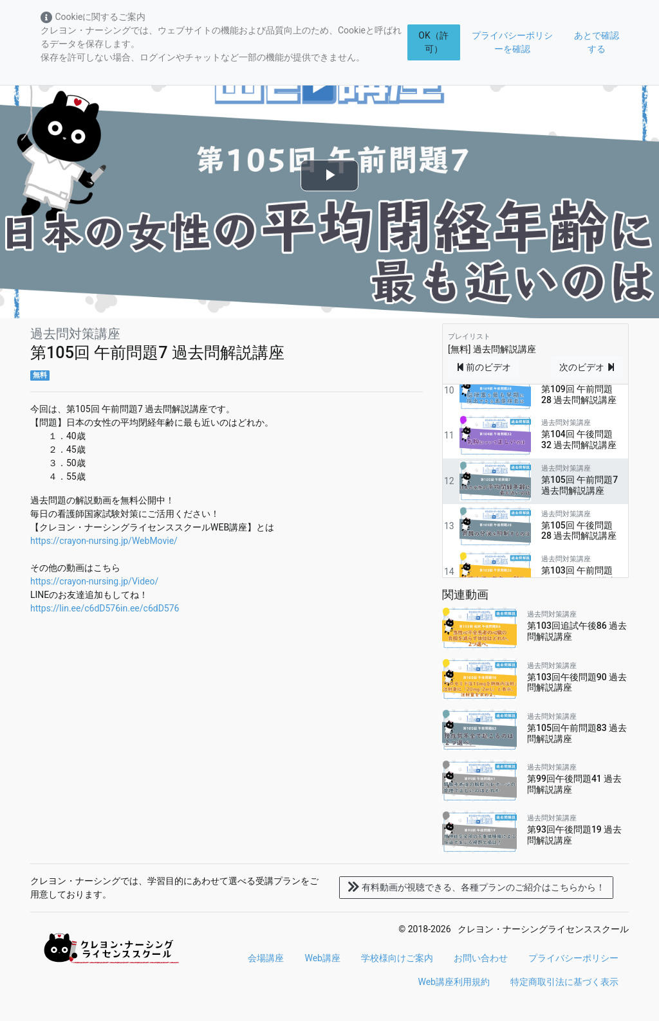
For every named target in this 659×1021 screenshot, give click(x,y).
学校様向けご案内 (397, 958)
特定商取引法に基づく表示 (564, 982)
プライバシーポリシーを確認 (512, 42)
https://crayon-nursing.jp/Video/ (94, 581)
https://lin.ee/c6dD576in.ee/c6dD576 (104, 608)
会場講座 (266, 958)
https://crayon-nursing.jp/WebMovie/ (104, 541)
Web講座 (322, 958)
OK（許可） (433, 42)
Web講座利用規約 (454, 982)
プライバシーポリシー (573, 958)
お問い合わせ (481, 958)
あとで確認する (596, 42)
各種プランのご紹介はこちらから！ (476, 887)
